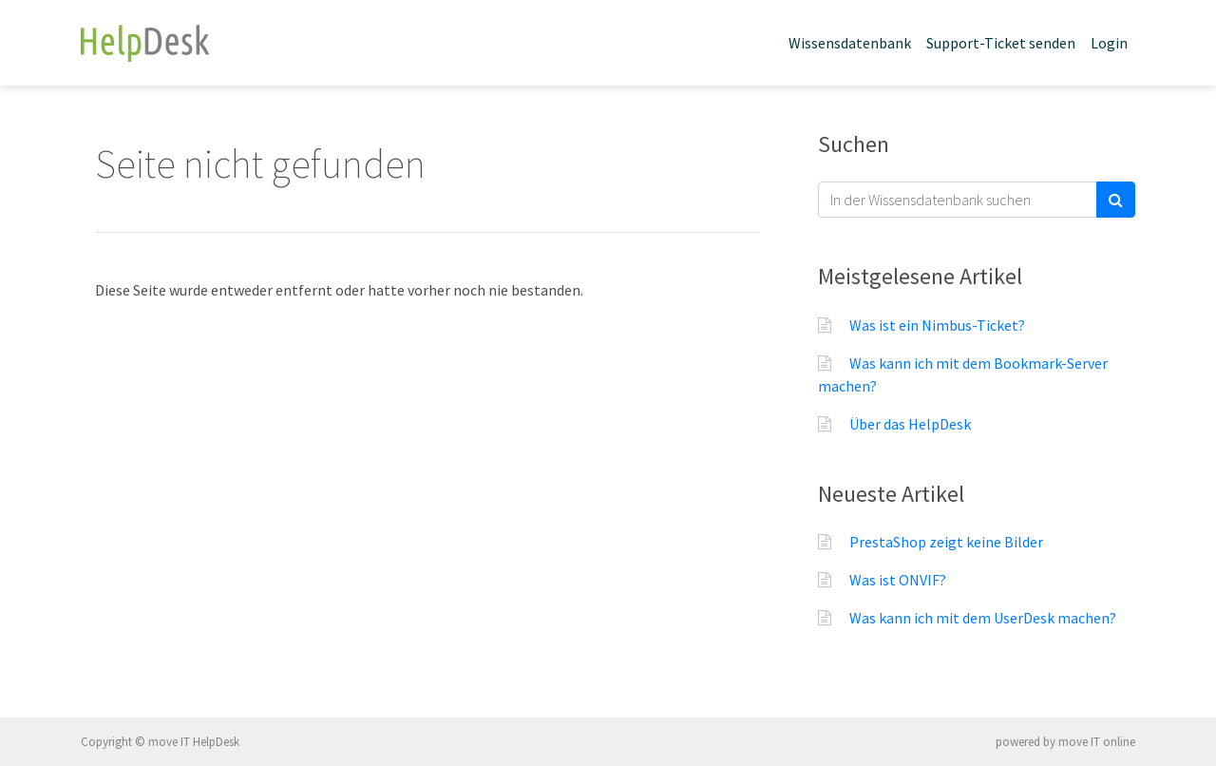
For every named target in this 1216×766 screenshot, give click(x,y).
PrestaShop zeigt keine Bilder (946, 541)
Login (1109, 42)
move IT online (1096, 742)
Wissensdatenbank (849, 42)
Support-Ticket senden (1000, 42)
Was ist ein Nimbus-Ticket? (937, 325)
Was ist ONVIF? (897, 579)
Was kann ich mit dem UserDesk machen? (982, 617)
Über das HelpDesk (910, 423)
